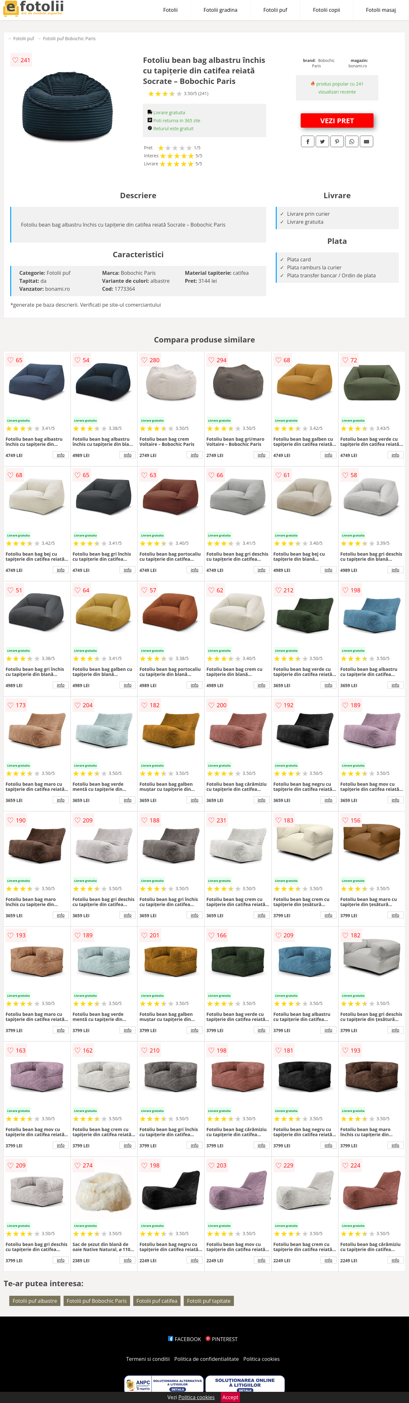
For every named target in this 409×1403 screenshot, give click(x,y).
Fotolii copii (326, 9)
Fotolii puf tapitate (208, 1300)
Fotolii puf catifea (156, 1300)
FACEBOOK (184, 1339)
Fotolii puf (275, 9)
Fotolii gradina (220, 9)
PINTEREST (221, 1339)
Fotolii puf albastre (34, 1300)
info (61, 455)
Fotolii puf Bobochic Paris (69, 38)
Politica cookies (261, 1358)
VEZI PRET (337, 120)
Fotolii (170, 9)
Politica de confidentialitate (206, 1358)
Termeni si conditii (148, 1358)
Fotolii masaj (381, 9)
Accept (230, 1397)
